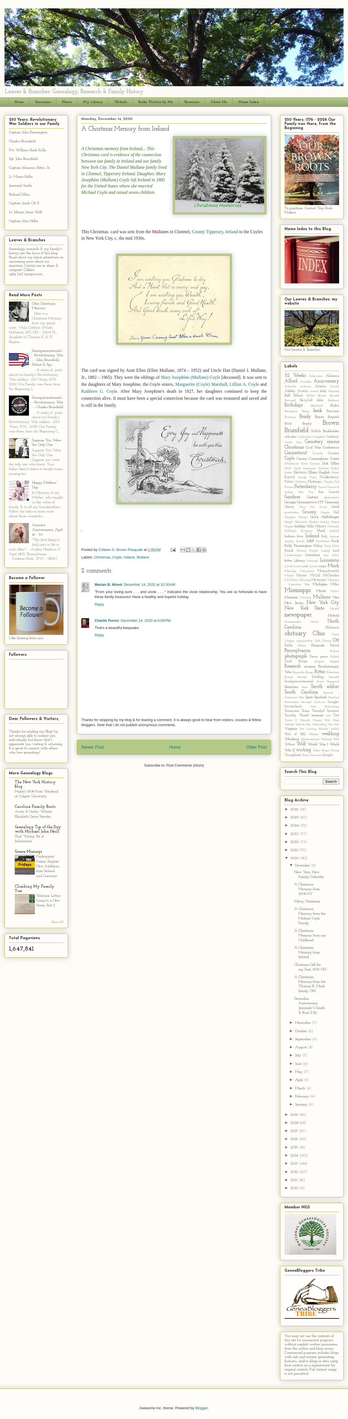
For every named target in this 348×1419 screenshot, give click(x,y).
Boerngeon (291, 411)
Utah (336, 720)
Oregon (289, 640)
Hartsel (303, 517)
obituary (295, 633)
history (324, 522)
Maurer (301, 575)
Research (293, 666)
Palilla (289, 645)
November (303, 1023)
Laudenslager (293, 555)
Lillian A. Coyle (244, 384)
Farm (313, 477)
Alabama (332, 376)
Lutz (305, 566)
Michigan (320, 584)
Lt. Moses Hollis (21, 177)
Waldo (334, 729)
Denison (315, 463)
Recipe (303, 661)
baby (323, 391)
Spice (309, 697)
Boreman (333, 411)
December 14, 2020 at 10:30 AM (149, 584)
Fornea (289, 487)
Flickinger (315, 481)
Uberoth (305, 720)
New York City (323, 602)
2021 (295, 850)
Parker (302, 645)
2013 (295, 1164)
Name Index (248, 102)
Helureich (301, 522)
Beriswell (290, 400)
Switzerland (293, 706)
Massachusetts (328, 571)
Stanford (333, 697)
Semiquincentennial (299, 681)
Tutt (336, 715)
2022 (295, 842)
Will (336, 739)
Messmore (318, 580)
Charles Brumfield (22, 141)
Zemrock (315, 755)
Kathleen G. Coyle (99, 391)
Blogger (201, 1408)
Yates (316, 750)
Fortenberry (305, 486)
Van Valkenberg (316, 724)
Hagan (325, 512)
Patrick (334, 645)
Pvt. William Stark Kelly (27, 150)
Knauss (301, 550)
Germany (332, 502)
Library (299, 560)
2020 (295, 858)
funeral (334, 492)
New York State (304, 608)
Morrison (291, 597)
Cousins (333, 453)
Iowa (300, 536)
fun (321, 492)
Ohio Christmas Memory (43, 306)
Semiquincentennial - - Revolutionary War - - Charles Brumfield (47, 402)
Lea (326, 555)
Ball (287, 395)
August (301, 1047)
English (324, 472)
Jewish (300, 541)
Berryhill (306, 400)
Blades (334, 405)
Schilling (318, 677)
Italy (324, 536)
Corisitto (318, 453)
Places (67, 102)
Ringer (309, 672)
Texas (306, 711)
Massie (289, 575)
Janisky (289, 541)
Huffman (290, 531)
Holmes (320, 526)
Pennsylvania (297, 650)
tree (328, 715)
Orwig (326, 640)
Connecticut (296, 452)
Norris (314, 621)
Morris (334, 591)
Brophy (307, 423)
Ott (336, 640)
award (314, 391)
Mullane (143, 557)
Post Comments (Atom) (185, 765)
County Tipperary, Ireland (215, 231)
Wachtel (323, 729)
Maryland (307, 571)
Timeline (333, 711)
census (333, 441)
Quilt (288, 661)
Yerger (325, 750)
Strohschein (292, 702)
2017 (295, 1131)
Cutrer (334, 459)
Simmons (291, 687)
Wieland (326, 739)
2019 (295, 1115)
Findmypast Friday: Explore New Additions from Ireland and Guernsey (47, 866)
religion (319, 661)
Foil (336, 481)
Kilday (318, 546)
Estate (335, 472)
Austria (302, 391)
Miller (334, 584)
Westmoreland (310, 739)
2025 (295, 817)
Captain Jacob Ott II (24, 203)
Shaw (320, 681)
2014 (295, 1155)
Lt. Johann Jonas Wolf (25, 212)
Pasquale (318, 645)
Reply (99, 604)
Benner (322, 395)
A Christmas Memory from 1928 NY (307, 889)
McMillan (291, 580)
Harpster (290, 517)
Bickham (333, 400)
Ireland (129, 557)
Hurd (321, 531)
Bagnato (334, 391)
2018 (295, 1123)
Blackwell (317, 405)
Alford (291, 381)
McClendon (331, 575)
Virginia (291, 729)
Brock (288, 423)
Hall (336, 512)
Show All (57, 922)
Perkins (334, 651)
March (300, 1088)
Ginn (303, 507)
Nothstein (332, 627)
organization (304, 640)
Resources (191, 102)
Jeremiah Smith (20, 186)
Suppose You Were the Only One (46, 442)
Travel (304, 715)
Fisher (289, 481)
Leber (335, 555)
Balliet (311, 395)
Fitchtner (301, 481)
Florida (328, 481)
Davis (304, 463)
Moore (321, 591)
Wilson (290, 744)
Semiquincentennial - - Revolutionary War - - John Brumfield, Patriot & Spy (47, 358)
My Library (93, 102)
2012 (295, 1172)
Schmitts (334, 677)
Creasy (301, 459)
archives (305, 386)
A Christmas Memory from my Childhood (310, 935)
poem (324, 656)
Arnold (334, 386)
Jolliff (310, 541)
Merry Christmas (307, 901)
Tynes (288, 720)
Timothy (290, 715)
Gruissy (310, 512)
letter (288, 560)
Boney (306, 411)
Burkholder (331, 431)
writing (303, 750)
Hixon (335, 522)
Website (120, 102)
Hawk (314, 517)
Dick (325, 463)
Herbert (314, 522)
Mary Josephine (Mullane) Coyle (190, 377)
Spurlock (320, 697)
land (336, 550)
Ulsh (327, 720)
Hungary (307, 531)
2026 (295, 809)
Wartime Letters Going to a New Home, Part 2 (48, 900)
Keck (335, 541)
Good (335, 507)
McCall (315, 575)
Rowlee (302, 677)
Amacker (306, 381)
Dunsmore (309, 468)
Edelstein (300, 472)
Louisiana (329, 560)
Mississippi (298, 590)
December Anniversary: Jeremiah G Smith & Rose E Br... (309, 1006)
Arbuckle (290, 386)
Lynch (313, 566)
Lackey (325, 550)
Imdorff (334, 531)
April (299, 1080)
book (317, 410)
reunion (309, 666)
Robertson (333, 672)
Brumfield (296, 430)
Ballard (298, 395)
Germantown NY (310, 502)
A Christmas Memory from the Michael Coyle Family (310, 916)
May (299, 1072)
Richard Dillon (19, 194)
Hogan (289, 526)
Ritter (320, 671)
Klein (335, 546)
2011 (294, 1180)
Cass (299, 442)
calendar (290, 437)
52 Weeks (295, 375)
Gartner (312, 497)
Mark (333, 565)
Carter (289, 442)
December (303, 865)
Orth (317, 640)
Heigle (289, 522)
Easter (288, 472)
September (303, 1039)
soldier (333, 686)
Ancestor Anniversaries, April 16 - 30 (47, 530)
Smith (317, 686)
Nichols (333, 615)
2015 (295, 1147)
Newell (334, 608)
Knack (289, 550)
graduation (292, 512)
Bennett (334, 395)
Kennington (303, 546)
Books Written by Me (155, 102)
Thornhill (318, 711)
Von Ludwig (307, 729)
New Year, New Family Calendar (309, 874)
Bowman (290, 417)
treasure (318, 715)
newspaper (298, 615)
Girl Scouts (318, 507)
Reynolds (298, 672)
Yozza (305, 755)
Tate (313, 706)
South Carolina (301, 692)
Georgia (290, 502)
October (301, 1031)
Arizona (320, 386)
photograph (296, 656)
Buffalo (316, 431)
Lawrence (312, 555)
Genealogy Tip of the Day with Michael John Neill (38, 829)
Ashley (290, 391)
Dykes (335, 468)
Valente (289, 724)
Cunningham (318, 459)
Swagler (333, 702)
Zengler (327, 755)
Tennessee (292, 711)
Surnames (43, 102)
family (302, 477)
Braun (319, 417)
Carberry (333, 437)
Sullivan (319, 702)
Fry (311, 492)
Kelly (288, 546)
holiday (299, 526)
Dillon (335, 463)
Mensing (304, 580)
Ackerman (316, 376)
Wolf (301, 744)
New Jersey (294, 603)
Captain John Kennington (28, 132)
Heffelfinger (330, 517)
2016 (295, 1139)
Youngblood (292, 755)
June (299, 1064)
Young (335, 750)
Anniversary (326, 381)
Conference (331, 447)
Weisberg (292, 739)
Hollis (310, 526)
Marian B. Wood (108, 584)
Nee (336, 597)
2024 (295, 825)
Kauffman (323, 541)
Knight (313, 550)
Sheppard (333, 681)
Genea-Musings (28, 852)
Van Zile (333, 724)
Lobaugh (312, 560)
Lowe (297, 566)
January (301, 1104)
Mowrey (305, 597)
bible (320, 400)
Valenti (300, 724)
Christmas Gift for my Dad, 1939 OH (310, 967)
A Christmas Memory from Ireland (307, 952)
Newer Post (92, 747)
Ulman (317, 720)
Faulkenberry (329, 477)
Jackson (334, 536)
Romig (289, 677)
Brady (305, 416)
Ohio (319, 633)
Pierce (314, 656)
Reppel (334, 661)
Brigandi (333, 417)
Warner (314, 734)
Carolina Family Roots (35, 807)
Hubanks (333, 526)
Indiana (290, 536)
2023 (295, 834)
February (302, 1096)
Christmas (102, 557)
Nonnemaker (293, 621)
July (298, 1055)
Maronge (290, 571)
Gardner (292, 497)
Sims (305, 687)
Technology (331, 706)
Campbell (319, 437)
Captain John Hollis (23, 221)
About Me (218, 102)
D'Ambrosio (292, 463)
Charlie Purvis (107, 620)
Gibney (290, 507)
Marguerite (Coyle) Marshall (201, 384)
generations (331, 497)
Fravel (322, 487)
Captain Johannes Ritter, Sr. (29, 168)
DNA (288, 468)
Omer (335, 634)
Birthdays (294, 405)
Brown (331, 423)
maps (322, 566)
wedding (330, 733)
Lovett (289, 566)
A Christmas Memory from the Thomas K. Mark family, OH (310, 984)
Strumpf (306, 702)
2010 (295, 1188)
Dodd (297, 468)
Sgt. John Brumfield (23, 159)
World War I (318, 744)
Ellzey (312, 472)
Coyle (116, 557)
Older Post (256, 747)
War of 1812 (295, 734)
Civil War (313, 447)
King (327, 546)
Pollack (334, 656)
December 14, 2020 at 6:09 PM (145, 620)
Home (19, 102)
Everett (290, 477)
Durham (323, 468)
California (304, 437)
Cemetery (314, 441)
